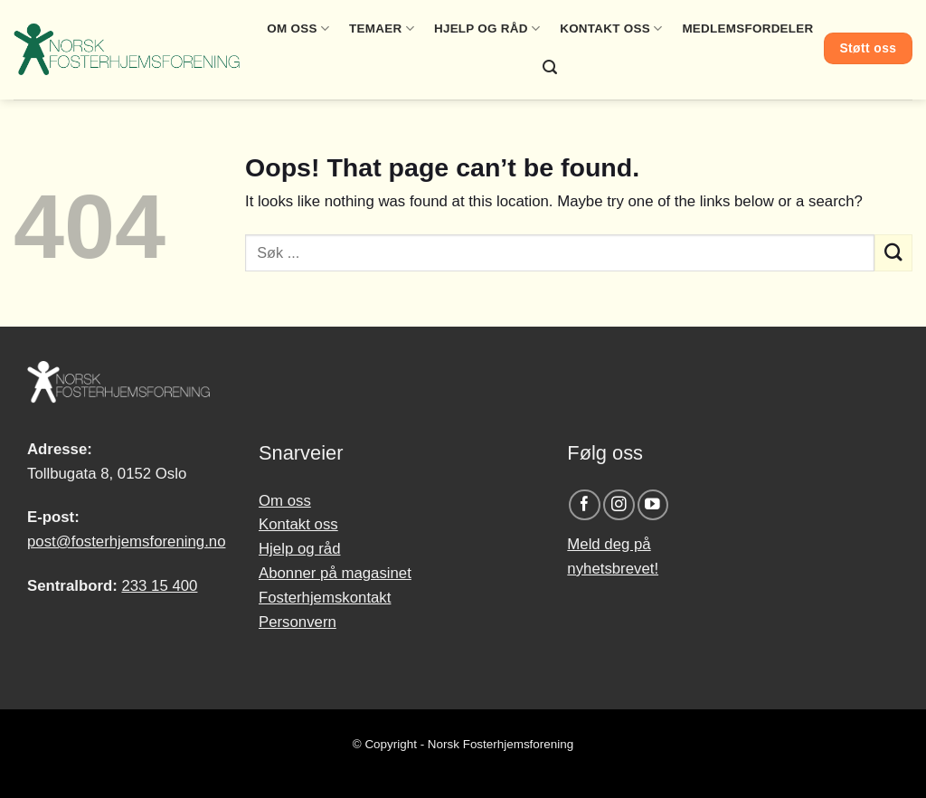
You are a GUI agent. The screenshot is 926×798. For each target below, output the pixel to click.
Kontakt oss (611, 28)
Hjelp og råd (487, 28)
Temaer (381, 28)
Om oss (298, 28)
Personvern (297, 622)
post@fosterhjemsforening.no (126, 541)
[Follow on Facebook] (584, 505)
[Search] (550, 67)
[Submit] (893, 252)
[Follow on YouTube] (653, 505)
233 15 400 (159, 585)
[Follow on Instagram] (619, 505)
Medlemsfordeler (747, 28)
